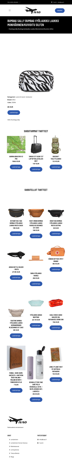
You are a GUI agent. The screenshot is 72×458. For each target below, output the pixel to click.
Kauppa (59, 10)
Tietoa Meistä (15, 453)
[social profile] (20, 2)
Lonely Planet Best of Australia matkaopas (56, 369)
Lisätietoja (14, 112)
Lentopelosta (15, 450)
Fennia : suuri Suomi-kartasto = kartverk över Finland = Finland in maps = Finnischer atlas (16, 377)
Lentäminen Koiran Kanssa (19, 443)
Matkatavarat (15, 446)
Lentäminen (14, 439)
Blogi (12, 457)
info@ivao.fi (61, 2)
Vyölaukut (29, 97)
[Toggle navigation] (9, 10)
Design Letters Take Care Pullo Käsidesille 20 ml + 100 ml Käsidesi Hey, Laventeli (36, 386)
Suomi (55, 2)
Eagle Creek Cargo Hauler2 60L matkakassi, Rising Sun (55, 317)
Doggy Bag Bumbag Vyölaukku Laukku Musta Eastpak (56, 223)
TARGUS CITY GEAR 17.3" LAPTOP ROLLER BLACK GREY (36, 158)
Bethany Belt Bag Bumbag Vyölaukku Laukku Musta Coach (16, 223)
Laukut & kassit (20, 97)
